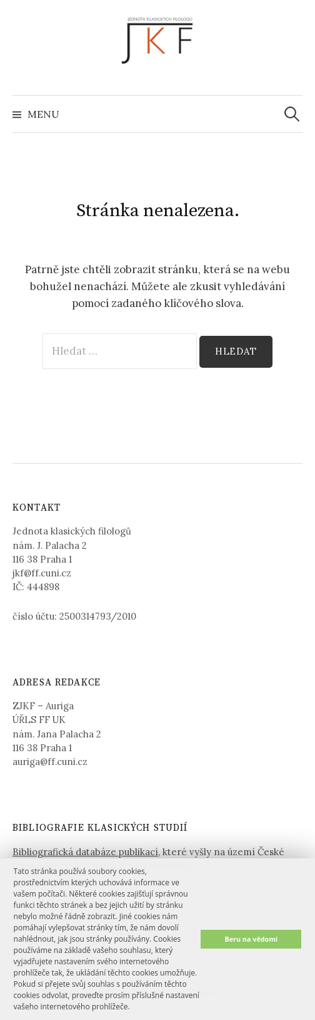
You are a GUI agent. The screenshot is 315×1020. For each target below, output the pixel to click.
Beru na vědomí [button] (251, 939)
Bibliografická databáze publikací (85, 852)
